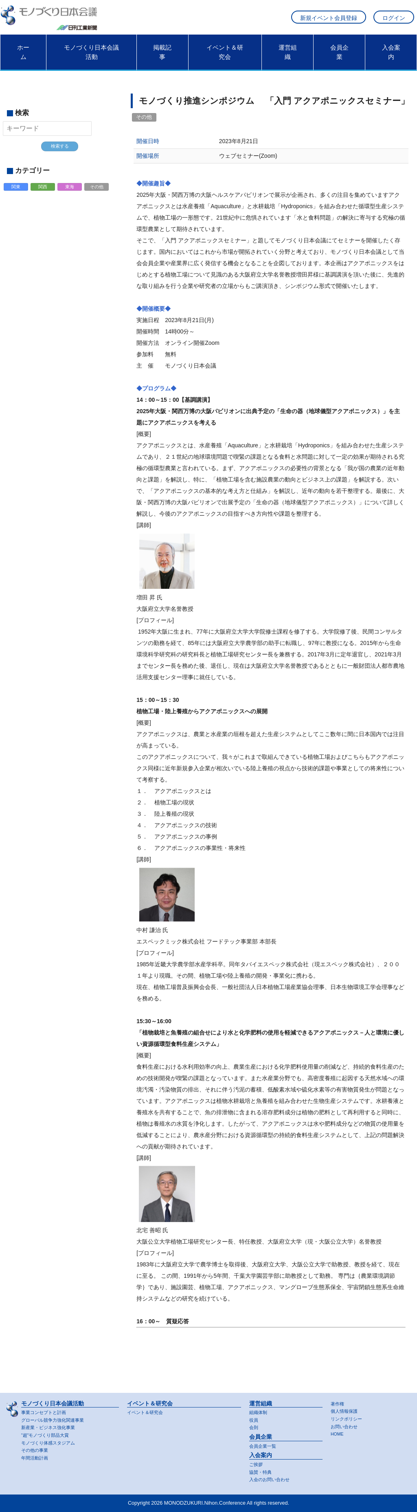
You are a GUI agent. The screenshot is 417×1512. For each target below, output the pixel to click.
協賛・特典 (261, 1471)
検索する (60, 151)
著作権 (338, 1401)
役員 (254, 1418)
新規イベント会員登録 (328, 20)
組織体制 (259, 1410)
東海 (70, 193)
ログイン (393, 20)
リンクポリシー (348, 1417)
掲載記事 (162, 57)
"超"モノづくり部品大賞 (47, 1434)
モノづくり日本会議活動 (91, 57)
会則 (254, 1426)
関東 (16, 193)
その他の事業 (35, 1450)
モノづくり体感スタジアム (50, 1441)
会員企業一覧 (264, 1444)
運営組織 (288, 57)
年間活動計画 (35, 1457)
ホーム (23, 57)
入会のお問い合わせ (271, 1479)
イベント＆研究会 (224, 57)
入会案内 (391, 57)
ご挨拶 (256, 1463)
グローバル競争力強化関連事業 (55, 1418)
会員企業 (339, 57)
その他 (97, 193)
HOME (338, 1433)
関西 (43, 193)
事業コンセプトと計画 (45, 1410)
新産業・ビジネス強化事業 (50, 1426)
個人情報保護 (345, 1409)
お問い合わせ (345, 1425)
